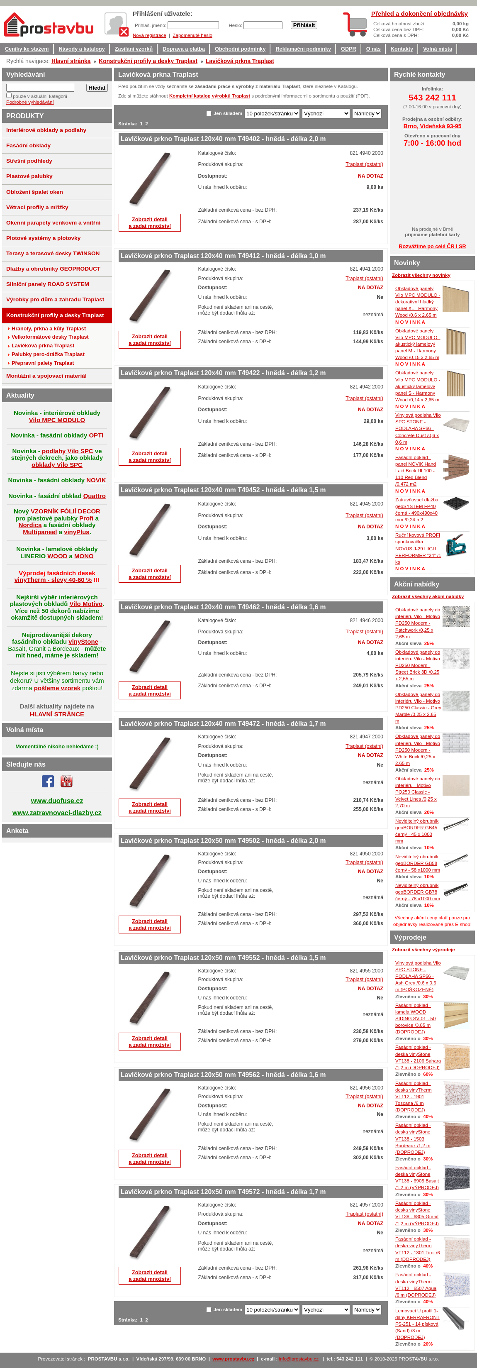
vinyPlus (77, 531)
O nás (373, 49)
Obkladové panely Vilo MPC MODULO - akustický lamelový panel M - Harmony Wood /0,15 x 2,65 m (417, 344)
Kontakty (402, 49)
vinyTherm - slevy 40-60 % (53, 579)
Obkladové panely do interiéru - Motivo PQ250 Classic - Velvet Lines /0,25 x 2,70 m (417, 792)
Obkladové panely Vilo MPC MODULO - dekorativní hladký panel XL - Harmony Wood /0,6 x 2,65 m (417, 302)
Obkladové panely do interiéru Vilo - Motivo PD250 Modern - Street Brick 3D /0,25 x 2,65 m (417, 666)
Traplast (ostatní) (364, 164)
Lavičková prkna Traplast (240, 61)
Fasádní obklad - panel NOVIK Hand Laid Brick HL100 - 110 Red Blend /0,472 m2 (415, 471)
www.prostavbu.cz (233, 1358)
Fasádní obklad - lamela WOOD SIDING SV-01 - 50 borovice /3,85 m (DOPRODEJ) (415, 1019)
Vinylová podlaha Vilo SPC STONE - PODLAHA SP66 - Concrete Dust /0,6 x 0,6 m (418, 429)
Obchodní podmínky (240, 49)
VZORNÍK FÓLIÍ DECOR (65, 511)
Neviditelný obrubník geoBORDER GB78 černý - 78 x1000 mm (417, 892)
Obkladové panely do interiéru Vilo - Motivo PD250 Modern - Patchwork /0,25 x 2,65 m (417, 623)
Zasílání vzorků (134, 49)
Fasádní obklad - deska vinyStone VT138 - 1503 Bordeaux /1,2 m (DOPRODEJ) (413, 1139)
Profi (86, 518)
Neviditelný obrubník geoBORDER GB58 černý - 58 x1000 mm (417, 863)
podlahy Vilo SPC (67, 450)
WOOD (57, 555)
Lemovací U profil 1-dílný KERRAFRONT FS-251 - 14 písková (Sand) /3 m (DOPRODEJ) (417, 1324)
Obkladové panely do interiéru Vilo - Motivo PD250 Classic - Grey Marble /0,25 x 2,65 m (418, 708)
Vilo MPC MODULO (57, 419)
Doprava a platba (184, 49)
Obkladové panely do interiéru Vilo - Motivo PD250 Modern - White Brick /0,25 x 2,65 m (417, 750)
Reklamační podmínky (303, 49)
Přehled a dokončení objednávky (419, 13)
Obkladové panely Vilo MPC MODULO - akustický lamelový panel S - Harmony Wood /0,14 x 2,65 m (417, 386)
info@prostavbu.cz (299, 1358)
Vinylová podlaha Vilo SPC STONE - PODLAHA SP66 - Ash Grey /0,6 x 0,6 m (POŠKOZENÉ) (418, 976)
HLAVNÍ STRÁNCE (57, 714)
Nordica (30, 524)
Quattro (94, 495)
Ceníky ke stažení (27, 49)
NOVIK (96, 480)
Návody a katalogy (82, 49)
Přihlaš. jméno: (151, 25)
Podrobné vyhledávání (30, 102)
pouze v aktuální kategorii (40, 96)
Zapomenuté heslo (192, 35)
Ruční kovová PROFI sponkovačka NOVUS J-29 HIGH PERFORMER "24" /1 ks (418, 548)
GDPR (348, 49)
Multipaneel (40, 531)
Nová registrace (149, 35)
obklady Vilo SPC (57, 464)
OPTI (96, 435)
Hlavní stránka (70, 61)
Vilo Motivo (86, 603)
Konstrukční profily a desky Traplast (148, 61)
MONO (84, 555)
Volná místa (437, 49)
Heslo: (236, 25)
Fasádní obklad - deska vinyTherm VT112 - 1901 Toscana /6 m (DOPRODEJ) (413, 1097)
